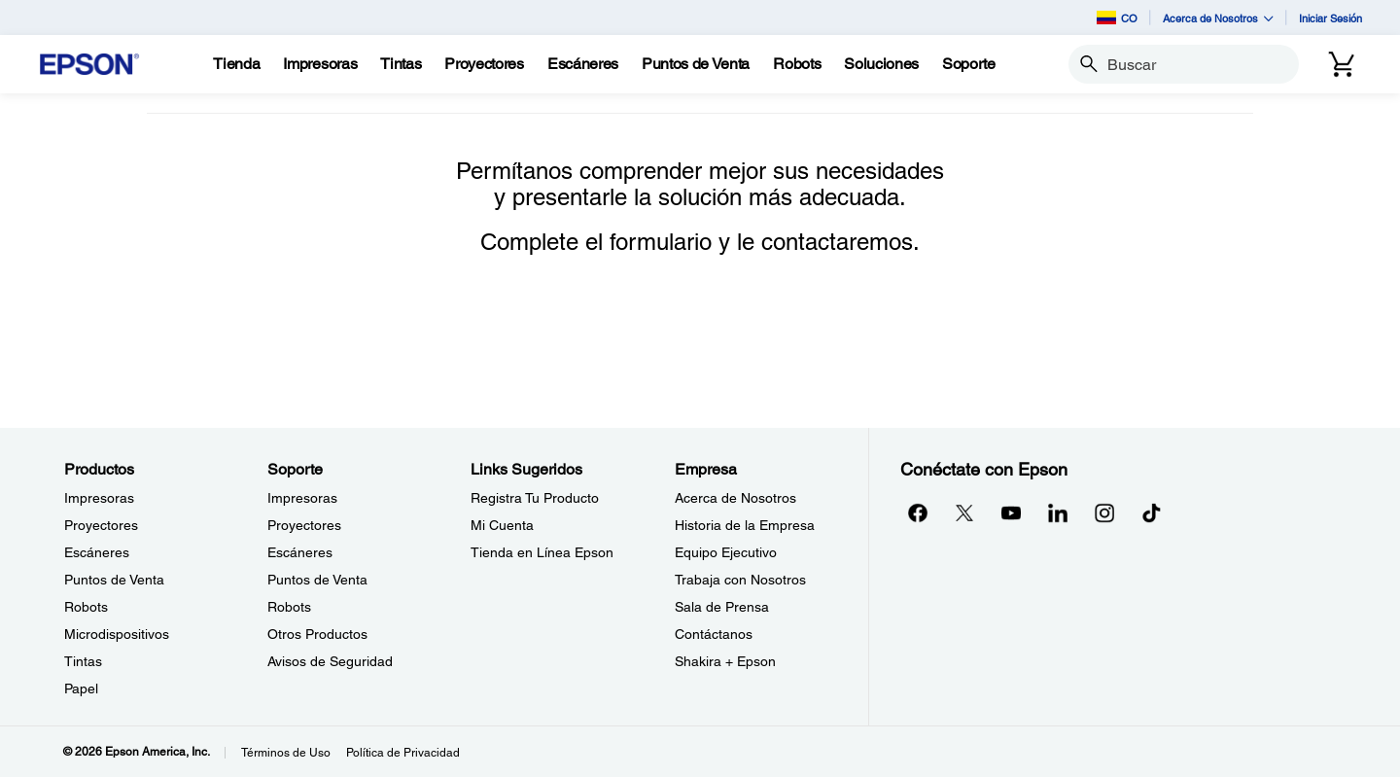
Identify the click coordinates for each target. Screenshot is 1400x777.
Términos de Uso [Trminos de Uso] (286, 752)
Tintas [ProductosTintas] (83, 661)
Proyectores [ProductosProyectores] (101, 525)
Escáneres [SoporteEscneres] (299, 552)
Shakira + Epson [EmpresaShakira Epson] (725, 661)
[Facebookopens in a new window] (917, 512)
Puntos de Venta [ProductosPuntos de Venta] (114, 579)
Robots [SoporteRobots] (289, 607)
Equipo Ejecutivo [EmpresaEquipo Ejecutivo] (726, 552)
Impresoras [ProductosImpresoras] (99, 498)
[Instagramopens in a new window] (1104, 512)
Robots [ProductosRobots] (86, 607)
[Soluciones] (881, 64)
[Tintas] (400, 64)
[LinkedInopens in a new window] (1057, 512)
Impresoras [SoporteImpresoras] (302, 498)
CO (1117, 17)
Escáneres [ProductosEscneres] (96, 552)
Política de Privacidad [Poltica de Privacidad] (403, 752)
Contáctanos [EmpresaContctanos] (713, 634)
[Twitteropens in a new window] (964, 512)
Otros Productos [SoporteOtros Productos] (317, 634)
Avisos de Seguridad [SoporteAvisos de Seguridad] (330, 661)
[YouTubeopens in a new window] (1011, 512)
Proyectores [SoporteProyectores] (304, 525)
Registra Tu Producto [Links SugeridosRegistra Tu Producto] (535, 498)
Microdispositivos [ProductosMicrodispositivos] (116, 634)
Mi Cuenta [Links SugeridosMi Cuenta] (502, 525)
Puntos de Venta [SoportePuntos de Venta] (317, 579)
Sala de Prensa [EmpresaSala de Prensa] (722, 607)
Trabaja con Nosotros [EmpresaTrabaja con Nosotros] (740, 579)
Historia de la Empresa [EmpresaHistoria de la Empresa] (745, 525)
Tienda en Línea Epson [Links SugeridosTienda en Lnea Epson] (542, 552)
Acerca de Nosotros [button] (1218, 18)
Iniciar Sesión (1330, 18)
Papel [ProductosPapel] (81, 688)
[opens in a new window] (1151, 512)
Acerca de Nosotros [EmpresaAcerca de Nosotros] (735, 498)
